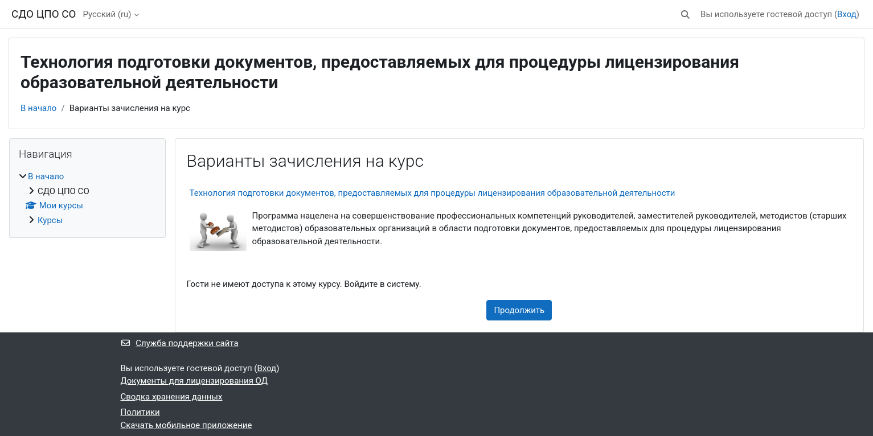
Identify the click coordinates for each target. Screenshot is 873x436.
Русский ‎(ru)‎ (107, 14)
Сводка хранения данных (172, 397)
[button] (685, 14)
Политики (140, 412)
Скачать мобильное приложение (186, 425)
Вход (846, 14)
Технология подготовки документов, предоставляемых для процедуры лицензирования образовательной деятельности (432, 193)
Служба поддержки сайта (180, 343)
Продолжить (519, 310)
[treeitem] (87, 198)
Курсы (50, 220)
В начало (38, 108)
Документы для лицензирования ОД (194, 381)
